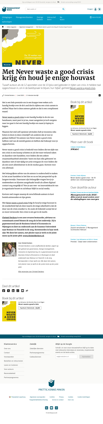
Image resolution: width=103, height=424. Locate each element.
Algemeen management (26, 27)
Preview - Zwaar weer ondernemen (84, 242)
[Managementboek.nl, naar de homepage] (11, 11)
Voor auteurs (9, 369)
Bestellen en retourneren (13, 361)
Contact (7, 353)
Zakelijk (33, 344)
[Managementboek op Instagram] (56, 407)
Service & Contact (57, 400)
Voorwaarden (9, 357)
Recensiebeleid (9, 373)
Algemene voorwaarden (37, 397)
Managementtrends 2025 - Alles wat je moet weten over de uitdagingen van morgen (85, 197)
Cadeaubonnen (35, 357)
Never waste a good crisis (82, 87)
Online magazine (11, 27)
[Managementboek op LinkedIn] (46, 407)
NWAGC (75, 149)
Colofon (52, 397)
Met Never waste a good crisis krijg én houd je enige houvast (54, 27)
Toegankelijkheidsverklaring (38, 400)
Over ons (7, 349)
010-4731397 (96, 17)
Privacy (61, 397)
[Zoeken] (43, 9)
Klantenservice (10, 344)
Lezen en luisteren (11, 365)
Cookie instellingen (84, 397)
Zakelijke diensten (36, 349)
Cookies (70, 397)
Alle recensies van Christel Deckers (31, 272)
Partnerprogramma (11, 377)
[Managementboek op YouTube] (51, 407)
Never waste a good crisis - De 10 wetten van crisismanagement (83, 179)
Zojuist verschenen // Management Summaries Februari (84, 229)
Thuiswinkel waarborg (17, 397)
